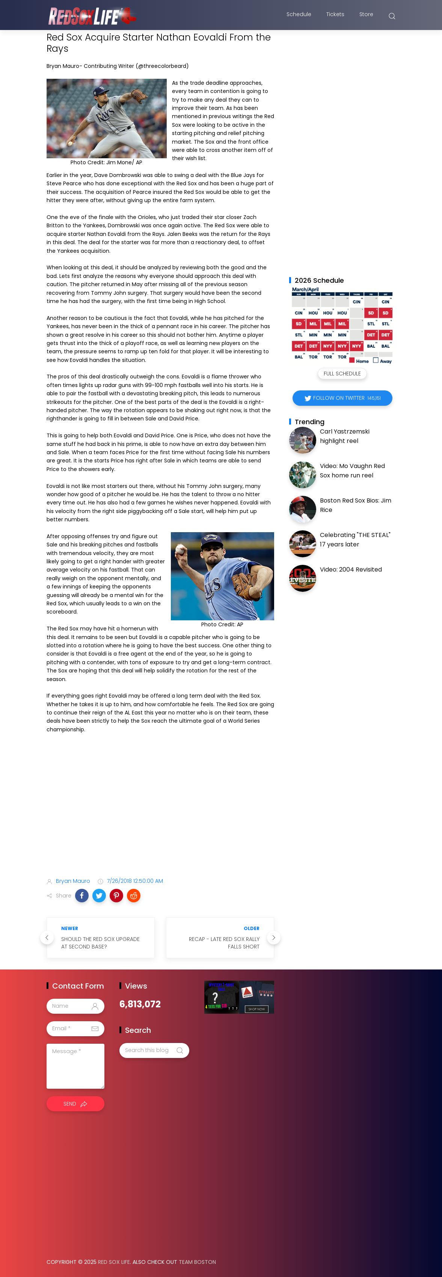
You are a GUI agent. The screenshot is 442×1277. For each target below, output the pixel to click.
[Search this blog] (154, 1050)
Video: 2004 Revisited (351, 569)
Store (366, 16)
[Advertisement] (160, 812)
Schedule (299, 16)
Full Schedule (342, 373)
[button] (82, 895)
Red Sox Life (114, 1262)
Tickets (335, 16)
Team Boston (197, 1262)
